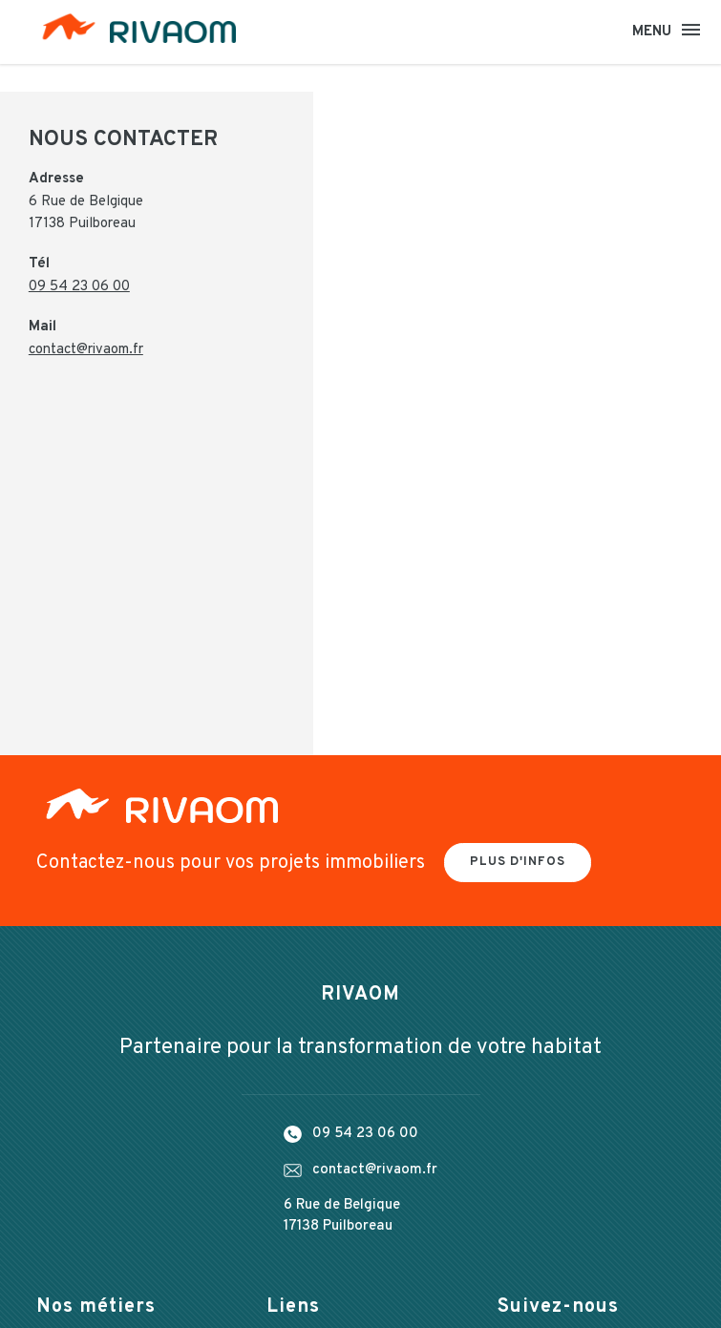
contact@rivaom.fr (86, 353)
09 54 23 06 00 (79, 290)
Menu (652, 32)
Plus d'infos (517, 864)
